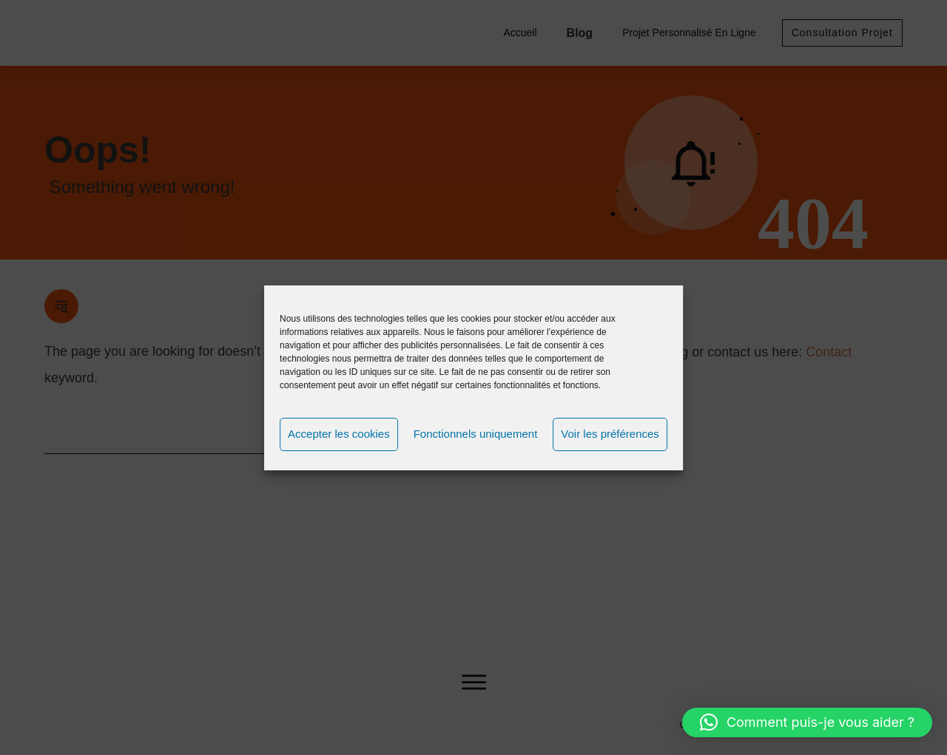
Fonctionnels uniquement (476, 433)
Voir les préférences (610, 433)
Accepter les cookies (339, 433)
